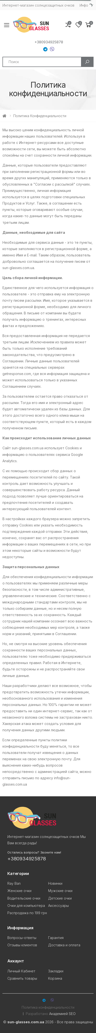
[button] (88, 24)
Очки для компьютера (26, 905)
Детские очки (60, 898)
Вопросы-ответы (21, 938)
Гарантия (56, 938)
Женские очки (19, 891)
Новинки (55, 883)
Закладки (55, 971)
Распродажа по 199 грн (27, 913)
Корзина (55, 978)
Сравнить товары (22, 978)
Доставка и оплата (64, 945)
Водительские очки (23, 898)
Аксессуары (58, 905)
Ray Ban (14, 883)
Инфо (84, 5)
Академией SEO (62, 1014)
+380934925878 (48, 42)
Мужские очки (60, 891)
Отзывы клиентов (22, 945)
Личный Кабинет (21, 971)
